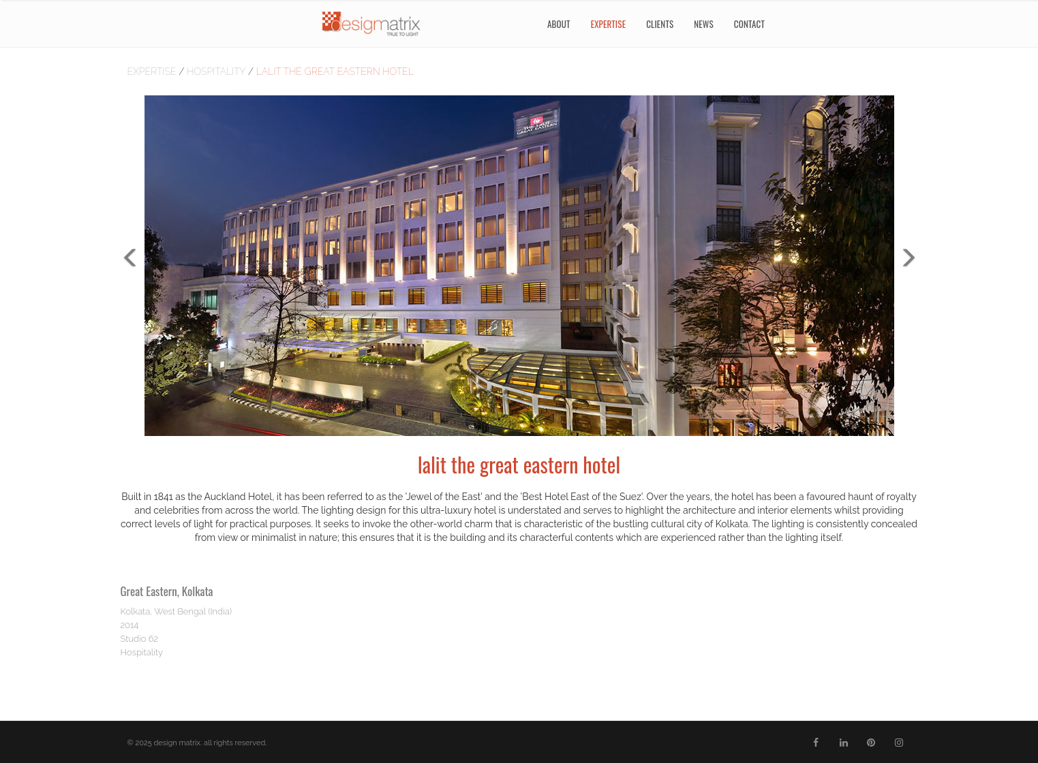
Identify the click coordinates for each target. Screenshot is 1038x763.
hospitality (217, 71)
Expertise (153, 71)
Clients (659, 24)
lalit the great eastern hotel (335, 71)
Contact (749, 24)
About (558, 24)
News (704, 24)
